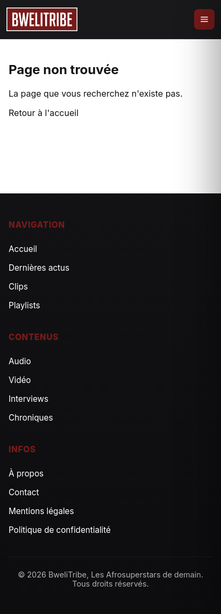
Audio (20, 361)
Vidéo (20, 380)
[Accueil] (41, 19)
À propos (26, 473)
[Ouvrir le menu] (204, 19)
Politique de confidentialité (60, 530)
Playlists (24, 305)
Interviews (28, 399)
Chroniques (31, 418)
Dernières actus (39, 268)
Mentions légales (41, 511)
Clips (18, 286)
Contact (24, 492)
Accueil (23, 249)
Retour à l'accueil (44, 112)
